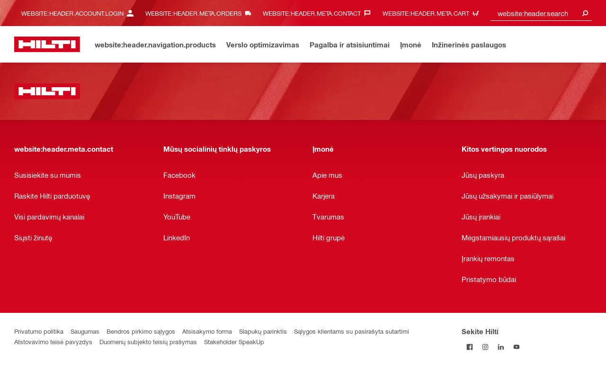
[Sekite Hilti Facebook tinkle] (469, 347)
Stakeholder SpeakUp (234, 341)
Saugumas (85, 331)
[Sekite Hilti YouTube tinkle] (516, 347)
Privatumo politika (38, 331)
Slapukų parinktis (263, 331)
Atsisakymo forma (207, 331)
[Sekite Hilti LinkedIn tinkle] (500, 347)
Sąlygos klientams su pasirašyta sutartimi (351, 331)
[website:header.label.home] (47, 44)
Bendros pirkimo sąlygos (141, 331)
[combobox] (541, 13)
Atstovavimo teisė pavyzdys (53, 341)
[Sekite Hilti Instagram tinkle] (485, 347)
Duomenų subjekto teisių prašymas (148, 341)
